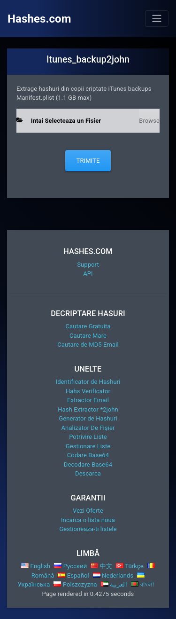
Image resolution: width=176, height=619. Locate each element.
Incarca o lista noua (88, 520)
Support (88, 264)
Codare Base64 (88, 455)
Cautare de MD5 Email (87, 344)
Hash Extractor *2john (88, 409)
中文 (101, 566)
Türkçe (130, 566)
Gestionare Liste (88, 446)
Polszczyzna (75, 584)
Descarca (88, 473)
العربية (114, 584)
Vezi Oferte (88, 510)
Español (73, 575)
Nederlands (113, 575)
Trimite (88, 160)
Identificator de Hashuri (88, 381)
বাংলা (143, 584)
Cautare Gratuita (87, 326)
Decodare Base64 (88, 464)
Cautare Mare (88, 335)
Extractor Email (88, 400)
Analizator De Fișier (88, 427)
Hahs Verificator (88, 391)
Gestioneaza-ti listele (88, 528)
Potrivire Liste (88, 436)
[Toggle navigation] (156, 18)
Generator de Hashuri (88, 418)
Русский (70, 566)
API (88, 273)
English (35, 566)
